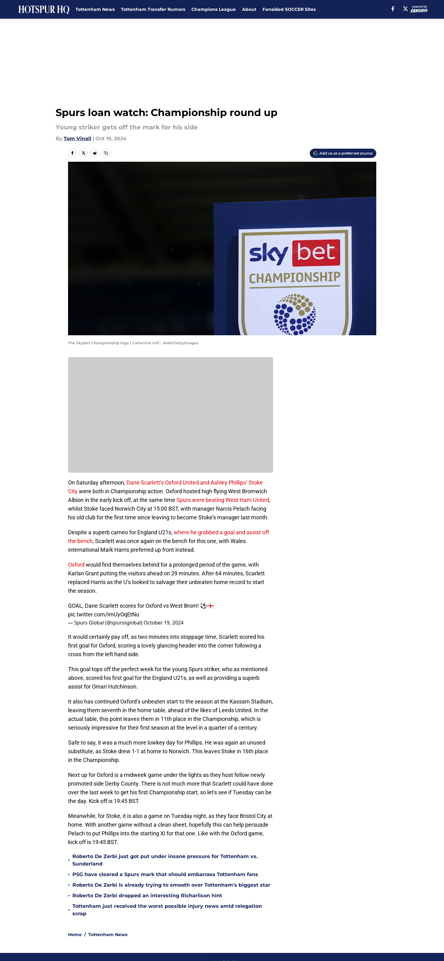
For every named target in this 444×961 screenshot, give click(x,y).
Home (75, 934)
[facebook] (392, 8)
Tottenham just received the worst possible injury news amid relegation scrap (167, 910)
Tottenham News (95, 9)
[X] (405, 8)
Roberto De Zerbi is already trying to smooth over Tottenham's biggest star (171, 885)
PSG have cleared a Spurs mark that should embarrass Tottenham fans (165, 874)
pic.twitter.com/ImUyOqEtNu (103, 614)
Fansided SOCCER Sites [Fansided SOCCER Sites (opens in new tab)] (289, 9)
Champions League (213, 9)
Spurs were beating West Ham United (222, 500)
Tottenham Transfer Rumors (153, 9)
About (249, 9)
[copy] (106, 153)
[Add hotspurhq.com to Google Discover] (343, 153)
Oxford (76, 564)
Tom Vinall (77, 139)
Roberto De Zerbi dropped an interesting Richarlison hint (147, 895)
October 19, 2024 (164, 622)
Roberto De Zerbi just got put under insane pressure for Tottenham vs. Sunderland (165, 860)
